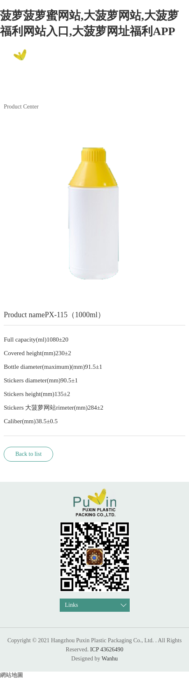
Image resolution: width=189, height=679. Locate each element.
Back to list (28, 454)
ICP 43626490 (107, 649)
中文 (171, 59)
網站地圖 (11, 675)
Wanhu (110, 658)
